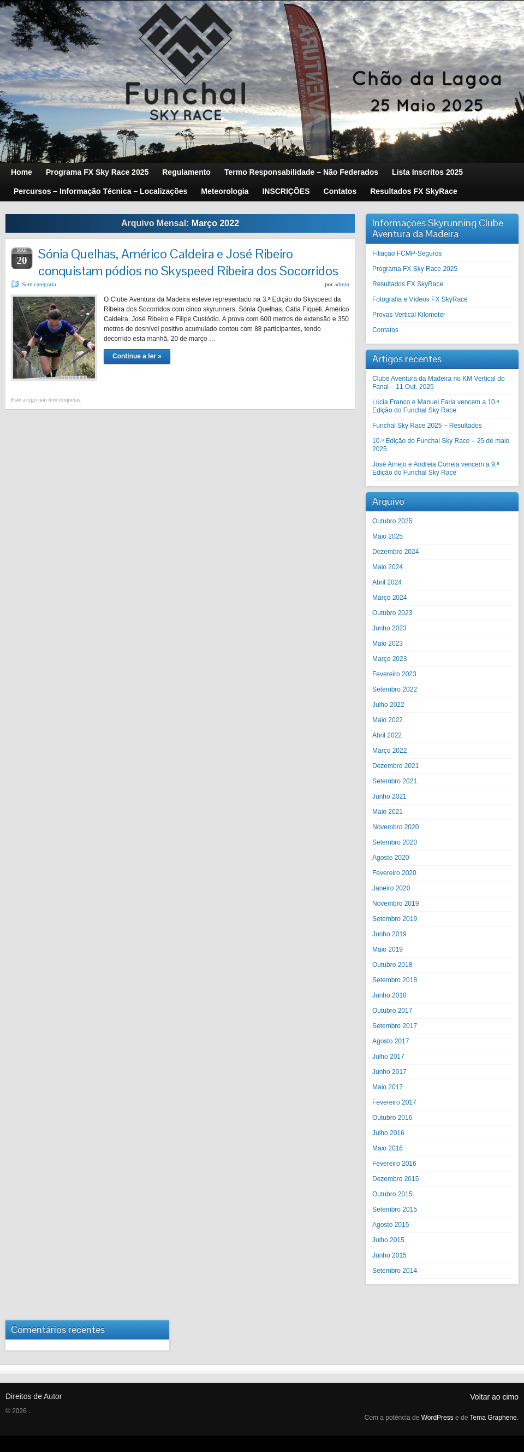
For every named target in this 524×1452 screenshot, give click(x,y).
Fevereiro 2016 (394, 1163)
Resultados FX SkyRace (407, 284)
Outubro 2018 (392, 965)
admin (342, 284)
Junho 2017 (389, 1072)
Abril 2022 (387, 735)
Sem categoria (39, 284)
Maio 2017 (387, 1087)
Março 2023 (389, 659)
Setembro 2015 (394, 1209)
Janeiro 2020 (391, 888)
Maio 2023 (387, 643)
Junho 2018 (389, 995)
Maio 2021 (387, 812)
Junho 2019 (389, 934)
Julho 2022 (388, 705)
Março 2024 (389, 597)
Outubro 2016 (392, 1118)
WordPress (437, 1417)
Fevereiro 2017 (394, 1102)
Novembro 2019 (395, 903)
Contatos (385, 330)
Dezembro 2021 (395, 766)
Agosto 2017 (390, 1041)
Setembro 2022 (394, 689)
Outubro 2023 (392, 613)
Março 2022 (389, 750)
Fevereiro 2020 (394, 873)
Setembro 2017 (394, 1026)
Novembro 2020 (395, 827)
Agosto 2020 (390, 857)
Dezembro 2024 (395, 552)
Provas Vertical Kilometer (408, 314)
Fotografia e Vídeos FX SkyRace (420, 299)
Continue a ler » (137, 356)
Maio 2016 (387, 1148)
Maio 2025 (387, 536)
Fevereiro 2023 (394, 674)
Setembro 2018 (394, 980)
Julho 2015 (388, 1240)
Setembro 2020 (394, 842)
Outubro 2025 (392, 521)
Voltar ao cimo (494, 1396)
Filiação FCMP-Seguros (407, 253)
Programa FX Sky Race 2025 (414, 269)
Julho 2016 (388, 1133)
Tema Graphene (493, 1417)
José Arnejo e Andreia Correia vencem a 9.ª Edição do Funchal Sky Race (435, 468)
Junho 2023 (389, 628)
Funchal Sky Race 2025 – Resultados (427, 425)
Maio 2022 (387, 720)
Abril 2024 (387, 582)
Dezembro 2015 (395, 1179)
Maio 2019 (387, 949)
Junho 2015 (389, 1255)
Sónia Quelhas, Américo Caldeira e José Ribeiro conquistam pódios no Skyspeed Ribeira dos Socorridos (188, 262)
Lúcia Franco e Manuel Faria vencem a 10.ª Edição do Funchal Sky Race (435, 406)
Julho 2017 (388, 1056)
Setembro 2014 (394, 1270)
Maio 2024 (387, 567)
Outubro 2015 (392, 1194)
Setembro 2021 (394, 781)
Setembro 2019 (394, 919)
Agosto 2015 (390, 1225)
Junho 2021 (389, 796)
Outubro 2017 (392, 1010)
